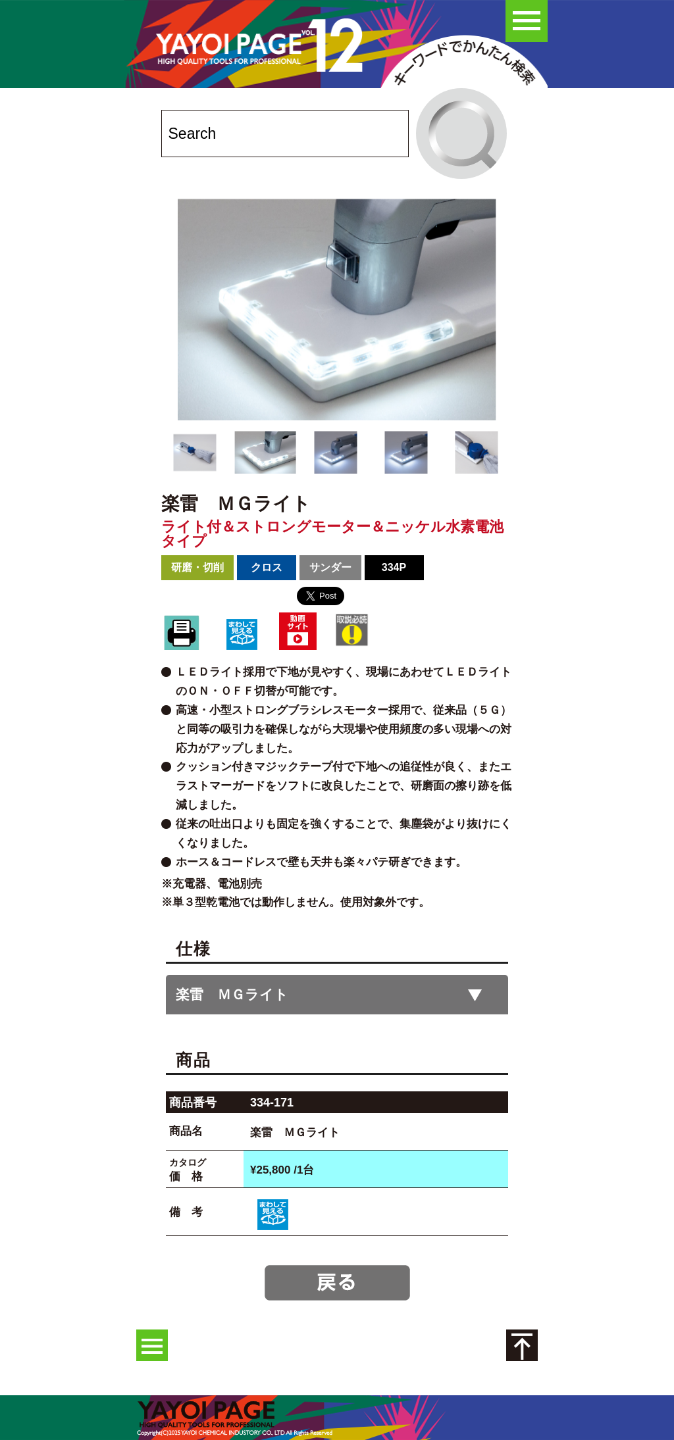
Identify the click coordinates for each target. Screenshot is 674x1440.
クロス (266, 567)
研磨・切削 (197, 567)
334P (394, 567)
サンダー (330, 567)
